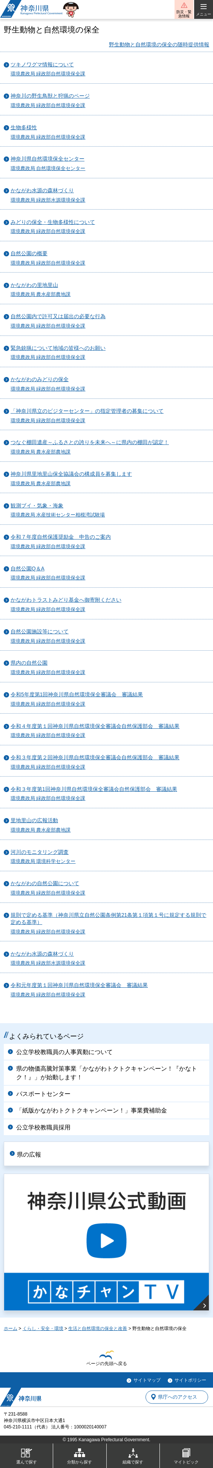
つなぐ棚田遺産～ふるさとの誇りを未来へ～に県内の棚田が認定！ (90, 442)
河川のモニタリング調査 (40, 852)
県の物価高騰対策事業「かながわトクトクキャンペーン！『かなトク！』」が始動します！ (106, 1072)
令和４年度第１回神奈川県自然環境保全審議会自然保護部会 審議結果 (95, 726)
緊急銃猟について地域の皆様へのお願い (58, 348)
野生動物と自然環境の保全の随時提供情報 (159, 44)
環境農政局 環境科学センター (43, 861)
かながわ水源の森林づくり (42, 190)
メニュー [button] (203, 14)
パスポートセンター (43, 1094)
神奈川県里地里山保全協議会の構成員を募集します (71, 474)
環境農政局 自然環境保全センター (48, 168)
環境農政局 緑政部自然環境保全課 (48, 74)
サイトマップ (147, 1380)
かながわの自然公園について (45, 883)
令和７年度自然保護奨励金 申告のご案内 (61, 537)
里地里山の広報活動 (34, 820)
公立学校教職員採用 (43, 1127)
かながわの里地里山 (34, 285)
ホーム (10, 1328)
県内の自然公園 (29, 663)
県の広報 (29, 1154)
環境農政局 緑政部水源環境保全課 (48, 200)
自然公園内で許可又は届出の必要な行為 (58, 316)
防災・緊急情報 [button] (184, 14)
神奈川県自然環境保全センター (47, 159)
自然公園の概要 (29, 253)
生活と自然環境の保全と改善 (97, 1328)
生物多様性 (24, 127)
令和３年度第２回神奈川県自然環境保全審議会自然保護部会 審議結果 (95, 757)
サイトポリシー (190, 1380)
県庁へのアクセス (177, 1397)
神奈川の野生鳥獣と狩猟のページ (50, 96)
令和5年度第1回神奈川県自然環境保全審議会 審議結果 (77, 694)
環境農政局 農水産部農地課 (41, 294)
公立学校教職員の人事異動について (64, 1052)
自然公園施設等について (40, 631)
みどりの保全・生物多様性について (53, 222)
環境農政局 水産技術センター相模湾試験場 (58, 515)
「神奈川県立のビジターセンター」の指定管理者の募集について (87, 411)
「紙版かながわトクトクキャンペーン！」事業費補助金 (91, 1110)
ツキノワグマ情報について (42, 64)
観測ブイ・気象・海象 (37, 506)
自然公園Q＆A (27, 569)
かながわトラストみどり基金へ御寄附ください (66, 600)
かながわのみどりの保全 (40, 379)
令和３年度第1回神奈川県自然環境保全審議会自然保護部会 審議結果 (94, 789)
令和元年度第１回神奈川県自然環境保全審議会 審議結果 (79, 985)
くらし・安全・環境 (43, 1328)
